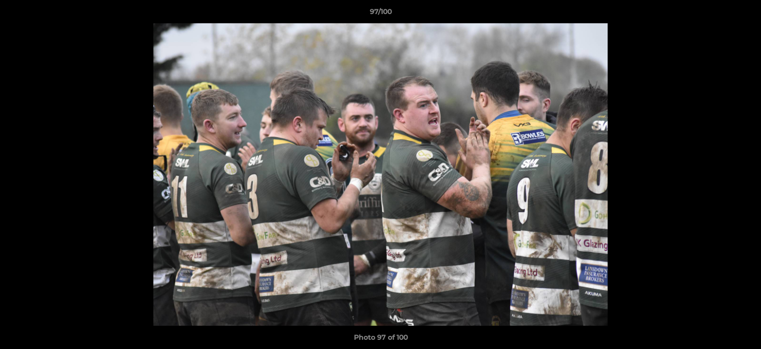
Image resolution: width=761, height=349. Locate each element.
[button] (743, 14)
